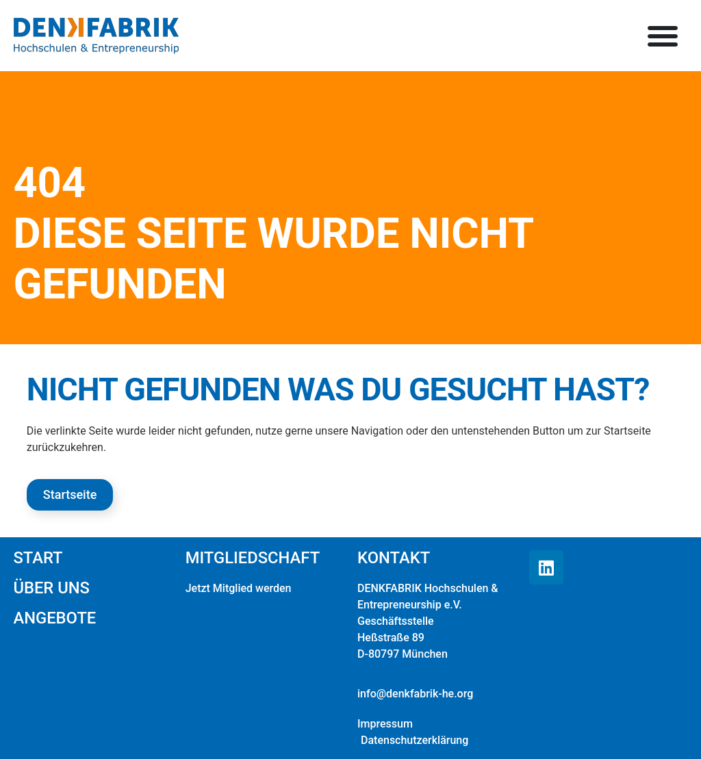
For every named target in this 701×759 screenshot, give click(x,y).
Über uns (51, 587)
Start (37, 557)
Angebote (54, 618)
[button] (662, 35)
